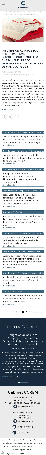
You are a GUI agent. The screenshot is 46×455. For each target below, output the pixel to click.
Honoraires (28, 443)
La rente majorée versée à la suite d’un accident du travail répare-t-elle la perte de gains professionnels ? (23, 158)
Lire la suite (9, 109)
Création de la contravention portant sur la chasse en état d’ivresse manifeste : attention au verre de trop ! (22, 298)
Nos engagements (15, 440)
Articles (29, 450)
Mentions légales (19, 450)
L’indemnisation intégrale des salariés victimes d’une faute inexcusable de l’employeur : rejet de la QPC (21, 240)
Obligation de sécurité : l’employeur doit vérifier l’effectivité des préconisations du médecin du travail (23, 339)
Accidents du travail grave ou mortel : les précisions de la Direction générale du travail (22, 280)
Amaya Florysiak (27, 446)
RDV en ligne (23, 432)
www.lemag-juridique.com (21, 75)
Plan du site (38, 446)
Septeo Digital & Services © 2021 (13, 454)
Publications (18, 443)
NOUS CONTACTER (25, 427)
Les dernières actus (23, 327)
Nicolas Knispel (15, 446)
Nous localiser (25, 406)
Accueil (4, 440)
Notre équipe (27, 440)
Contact (5, 446)
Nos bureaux (38, 440)
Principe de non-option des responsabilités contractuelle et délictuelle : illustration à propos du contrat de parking (20, 178)
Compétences (8, 443)
